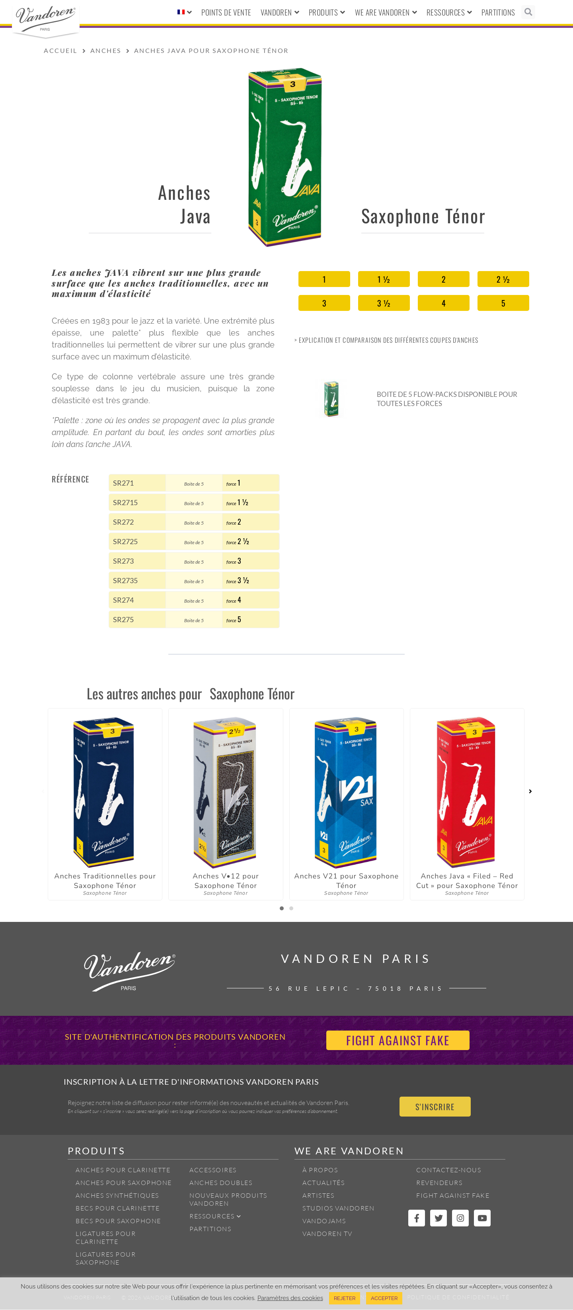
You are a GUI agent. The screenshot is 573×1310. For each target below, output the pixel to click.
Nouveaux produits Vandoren (228, 1200)
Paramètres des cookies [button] (290, 1297)
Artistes (318, 1196)
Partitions (498, 12)
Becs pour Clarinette (118, 1208)
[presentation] (43, 792)
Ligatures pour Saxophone (106, 1259)
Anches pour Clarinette (123, 1170)
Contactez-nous (448, 1170)
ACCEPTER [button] (384, 1298)
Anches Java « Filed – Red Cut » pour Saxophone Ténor (467, 880)
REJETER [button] (344, 1298)
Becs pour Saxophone (118, 1221)
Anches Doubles (220, 1183)
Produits (327, 12)
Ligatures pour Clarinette (106, 1238)
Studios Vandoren (338, 1208)
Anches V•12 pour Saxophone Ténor (226, 880)
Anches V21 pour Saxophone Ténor (346, 880)
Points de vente (226, 12)
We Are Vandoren (386, 12)
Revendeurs (439, 1183)
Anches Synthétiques (117, 1196)
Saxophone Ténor (423, 215)
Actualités (323, 1183)
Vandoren (280, 12)
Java (195, 215)
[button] (528, 12)
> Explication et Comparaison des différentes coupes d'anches (386, 340)
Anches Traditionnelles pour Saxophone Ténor (105, 880)
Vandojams (324, 1221)
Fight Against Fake (452, 1196)
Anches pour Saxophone (124, 1183)
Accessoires (213, 1170)
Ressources (449, 12)
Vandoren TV (327, 1234)
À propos (320, 1170)
